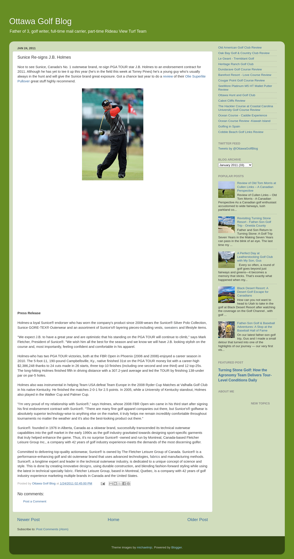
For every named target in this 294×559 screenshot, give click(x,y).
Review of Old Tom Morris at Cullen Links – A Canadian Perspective (256, 186)
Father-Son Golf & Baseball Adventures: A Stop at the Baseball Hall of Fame (256, 326)
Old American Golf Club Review (240, 47)
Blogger (176, 547)
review (168, 76)
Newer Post (28, 519)
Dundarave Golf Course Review (240, 69)
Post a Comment (34, 501)
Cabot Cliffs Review (231, 100)
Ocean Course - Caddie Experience (242, 115)
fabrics (155, 456)
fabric (69, 471)
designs (85, 466)
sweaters (171, 327)
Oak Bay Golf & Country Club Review (244, 53)
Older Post (197, 519)
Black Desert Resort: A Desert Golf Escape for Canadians (253, 291)
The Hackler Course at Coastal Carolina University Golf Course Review (245, 108)
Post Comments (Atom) (52, 529)
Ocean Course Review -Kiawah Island (244, 121)
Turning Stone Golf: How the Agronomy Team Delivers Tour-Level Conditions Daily (245, 375)
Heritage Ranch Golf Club (236, 64)
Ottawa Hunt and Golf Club (236, 95)
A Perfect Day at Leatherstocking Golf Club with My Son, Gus (255, 256)
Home (113, 519)
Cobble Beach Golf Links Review (240, 132)
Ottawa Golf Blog (40, 21)
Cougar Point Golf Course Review (241, 80)
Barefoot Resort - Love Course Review (244, 75)
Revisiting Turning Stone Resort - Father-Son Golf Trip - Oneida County (254, 221)
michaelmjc (145, 547)
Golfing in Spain (229, 126)
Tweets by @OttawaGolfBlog (238, 148)
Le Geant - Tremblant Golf (236, 58)
